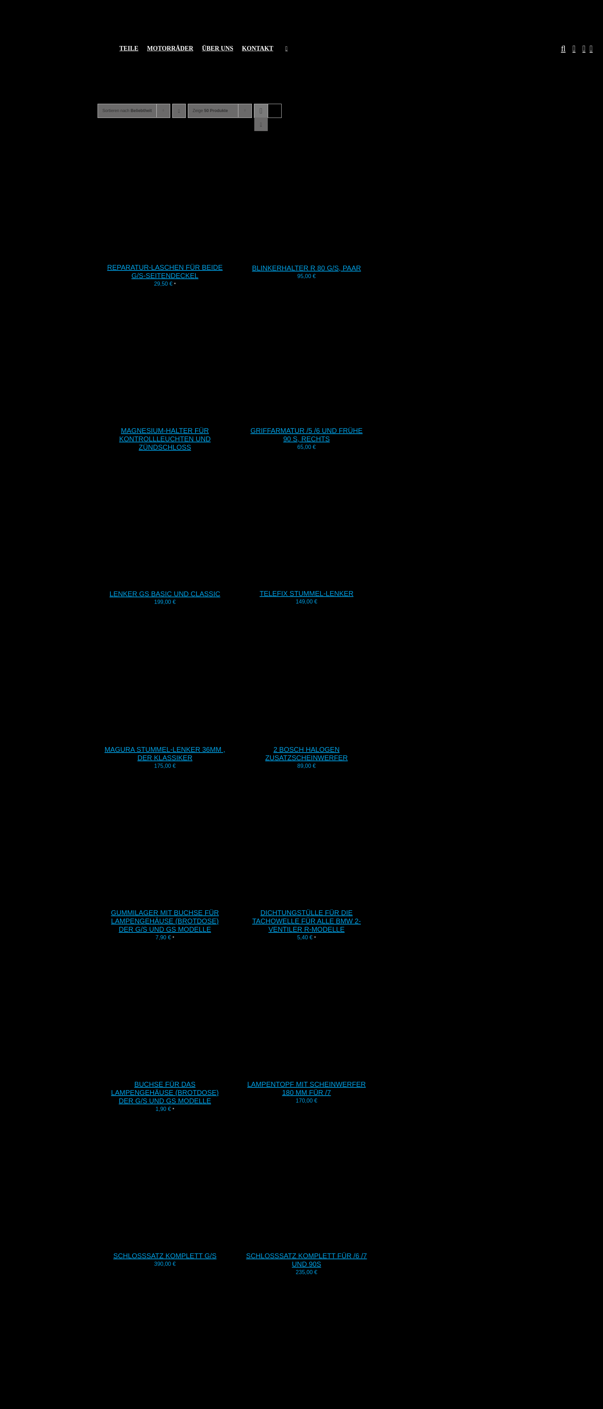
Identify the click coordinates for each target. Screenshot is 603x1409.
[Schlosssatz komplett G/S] (184, 1240)
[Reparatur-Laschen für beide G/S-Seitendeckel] (184, 252)
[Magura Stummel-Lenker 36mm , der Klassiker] (184, 734)
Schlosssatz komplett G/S (165, 1256)
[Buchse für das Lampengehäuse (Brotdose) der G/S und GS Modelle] (184, 1069)
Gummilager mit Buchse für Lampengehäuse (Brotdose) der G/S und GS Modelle (165, 921)
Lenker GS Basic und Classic (165, 594)
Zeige (210, 110)
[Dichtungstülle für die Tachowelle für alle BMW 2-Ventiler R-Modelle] (325, 897)
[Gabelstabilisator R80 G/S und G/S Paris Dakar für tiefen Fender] (184, 1404)
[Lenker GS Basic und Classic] (184, 578)
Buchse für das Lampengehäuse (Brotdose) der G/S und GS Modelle (165, 1092)
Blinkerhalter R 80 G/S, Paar (306, 268)
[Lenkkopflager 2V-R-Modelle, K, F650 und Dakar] (325, 1404)
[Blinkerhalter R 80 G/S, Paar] (325, 253)
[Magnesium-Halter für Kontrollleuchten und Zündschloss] (184, 415)
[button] (559, 48)
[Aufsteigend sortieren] (179, 111)
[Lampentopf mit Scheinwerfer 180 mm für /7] (325, 1069)
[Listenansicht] (261, 124)
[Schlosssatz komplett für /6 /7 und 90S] (325, 1240)
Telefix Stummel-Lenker (306, 593)
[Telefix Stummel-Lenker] (325, 578)
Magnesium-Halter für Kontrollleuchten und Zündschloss (164, 439)
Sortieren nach (127, 110)
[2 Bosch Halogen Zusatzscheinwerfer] (325, 734)
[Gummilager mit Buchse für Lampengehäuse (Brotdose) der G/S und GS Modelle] (184, 897)
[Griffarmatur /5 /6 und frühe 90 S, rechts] (325, 415)
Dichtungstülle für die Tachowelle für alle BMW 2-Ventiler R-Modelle (306, 921)
